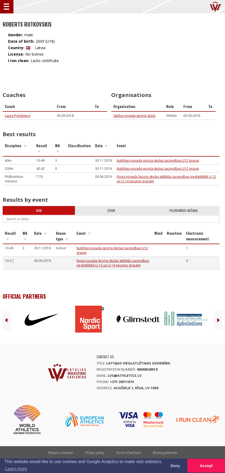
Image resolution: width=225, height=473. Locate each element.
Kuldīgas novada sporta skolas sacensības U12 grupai (158, 160)
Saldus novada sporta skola (134, 115)
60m (39, 210)
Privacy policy (94, 452)
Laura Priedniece (17, 115)
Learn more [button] (16, 469)
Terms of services (128, 452)
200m (111, 210)
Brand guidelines (165, 452)
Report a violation (60, 452)
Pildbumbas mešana (183, 210)
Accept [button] (206, 466)
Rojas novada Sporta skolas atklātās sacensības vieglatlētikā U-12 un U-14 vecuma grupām (113, 263)
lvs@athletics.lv (124, 375)
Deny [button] (175, 466)
